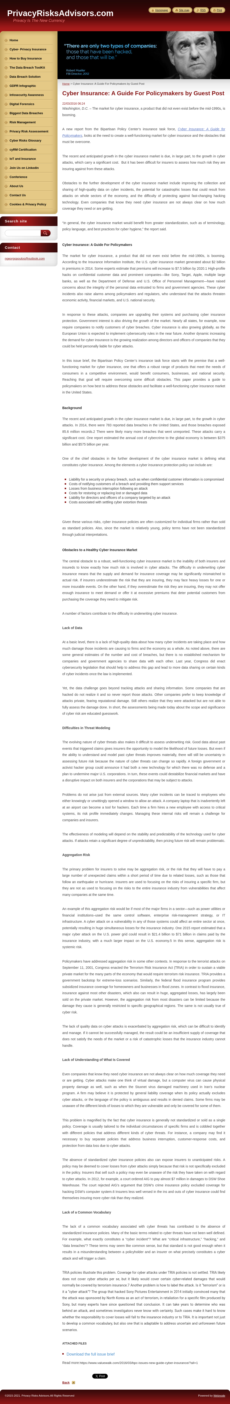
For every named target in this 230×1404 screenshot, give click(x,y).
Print (219, 10)
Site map (184, 10)
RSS (203, 10)
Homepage (161, 10)
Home (66, 83)
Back (66, 1382)
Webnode (219, 1395)
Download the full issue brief (91, 1354)
